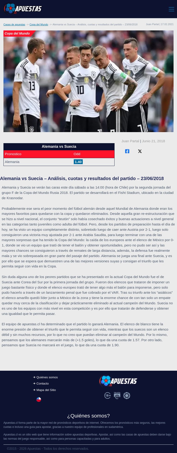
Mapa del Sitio (46, 390)
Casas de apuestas (14, 24)
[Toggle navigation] (171, 9)
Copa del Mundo (39, 24)
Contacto (42, 383)
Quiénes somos (47, 377)
